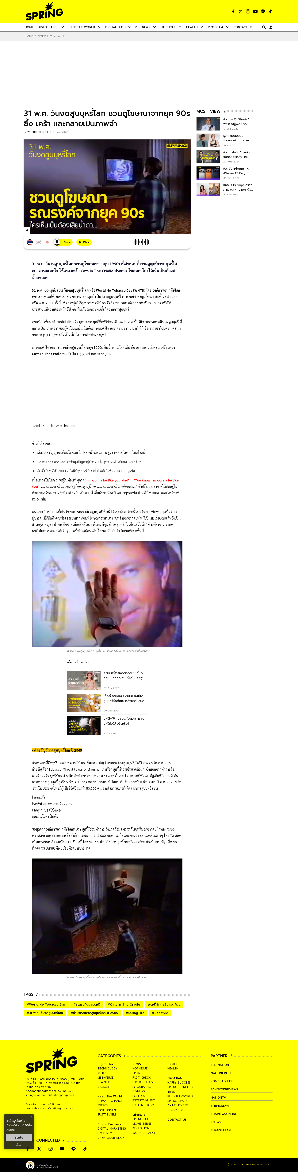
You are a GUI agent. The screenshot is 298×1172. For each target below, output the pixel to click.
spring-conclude (180, 1087)
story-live (175, 1110)
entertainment (143, 1100)
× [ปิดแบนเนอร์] (31, 1117)
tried (171, 1092)
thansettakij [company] (221, 1130)
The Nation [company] (220, 1065)
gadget (103, 1087)
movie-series (142, 1124)
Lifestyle (138, 1115)
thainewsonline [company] (224, 1114)
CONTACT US (177, 1120)
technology (107, 1068)
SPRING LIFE (45, 36)
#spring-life (135, 1013)
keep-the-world (180, 1096)
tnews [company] (216, 1122)
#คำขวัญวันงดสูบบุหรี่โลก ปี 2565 (94, 1013)
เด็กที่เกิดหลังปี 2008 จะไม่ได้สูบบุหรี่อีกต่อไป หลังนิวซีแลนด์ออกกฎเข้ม (85, 471)
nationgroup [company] (221, 1073)
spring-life (140, 1119)
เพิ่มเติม (10, 1129)
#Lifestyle (160, 1013)
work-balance (144, 1133)
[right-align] (263, 27)
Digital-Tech (106, 1064)
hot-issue (139, 1068)
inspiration (140, 1128)
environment (107, 1110)
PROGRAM (174, 1078)
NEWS (136, 1064)
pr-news (138, 1091)
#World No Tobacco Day (46, 1004)
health (172, 1068)
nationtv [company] (218, 1098)
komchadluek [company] (222, 1081)
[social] (233, 11)
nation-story (143, 1105)
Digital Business (109, 1124)
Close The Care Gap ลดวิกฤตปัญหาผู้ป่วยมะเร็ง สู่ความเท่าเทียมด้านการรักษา (89, 461)
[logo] (44, 11)
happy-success (179, 1082)
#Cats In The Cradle (124, 1004)
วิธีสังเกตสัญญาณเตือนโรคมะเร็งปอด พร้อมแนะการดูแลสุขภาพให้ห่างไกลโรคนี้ (90, 452)
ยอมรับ (19, 1137)
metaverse (105, 1078)
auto (101, 1073)
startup (103, 1082)
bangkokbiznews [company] (224, 1089)
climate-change (110, 1101)
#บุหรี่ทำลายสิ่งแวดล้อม (164, 1004)
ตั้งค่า (19, 1145)
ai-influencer (177, 1105)
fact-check (141, 1078)
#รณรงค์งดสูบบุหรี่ (86, 1004)
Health (172, 1064)
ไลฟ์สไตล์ (62, 36)
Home (29, 36)
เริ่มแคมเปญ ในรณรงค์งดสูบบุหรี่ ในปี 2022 (118, 763)
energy (102, 1105)
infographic (141, 1087)
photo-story (143, 1082)
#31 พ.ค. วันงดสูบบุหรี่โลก (45, 1013)
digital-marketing (111, 1129)
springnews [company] (220, 1106)
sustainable (106, 1114)
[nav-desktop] (29, 27)
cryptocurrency (110, 1138)
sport (137, 1073)
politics (138, 1096)
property (104, 1133)
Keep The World (109, 1096)
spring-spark (177, 1101)
